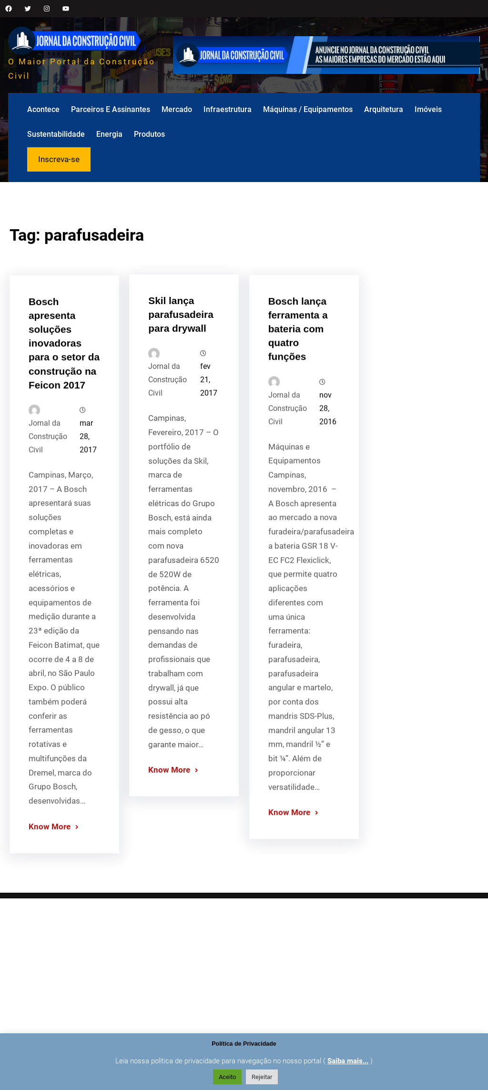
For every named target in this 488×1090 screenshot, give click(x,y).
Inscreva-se (59, 159)
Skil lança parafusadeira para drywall (180, 358)
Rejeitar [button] (262, 1076)
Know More (50, 875)
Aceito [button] (227, 1076)
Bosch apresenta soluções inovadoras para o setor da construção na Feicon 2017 (64, 392)
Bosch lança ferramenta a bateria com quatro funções (298, 377)
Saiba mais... (347, 1061)
